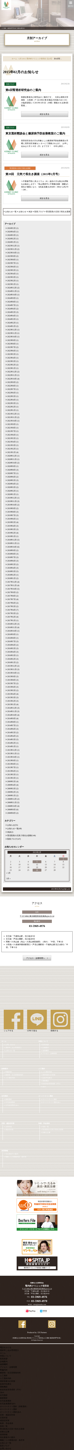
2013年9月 (11, 761)
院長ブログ (39, 212)
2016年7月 (11, 641)
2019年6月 (11, 519)
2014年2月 (11, 743)
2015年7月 (11, 683)
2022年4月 (11, 400)
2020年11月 (12, 459)
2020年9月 (11, 466)
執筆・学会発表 (44, 1123)
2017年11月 (12, 585)
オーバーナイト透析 (45, 1096)
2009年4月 (11, 785)
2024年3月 (11, 319)
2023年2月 (11, 365)
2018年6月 (11, 561)
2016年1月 (11, 662)
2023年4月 (11, 358)
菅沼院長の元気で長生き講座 (58, 212)
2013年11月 (12, 754)
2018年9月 (11, 550)
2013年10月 (12, 757)
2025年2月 (11, 281)
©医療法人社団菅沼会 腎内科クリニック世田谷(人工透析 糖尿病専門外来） (37, 1338)
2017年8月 (11, 596)
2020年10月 (12, 463)
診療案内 (4, 1069)
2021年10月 (12, 421)
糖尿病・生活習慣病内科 (14, 1075)
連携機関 (45, 1050)
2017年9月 (11, 592)
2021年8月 (11, 428)
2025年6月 (11, 267)
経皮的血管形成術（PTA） (51, 1084)
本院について (43, 1041)
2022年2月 (11, 407)
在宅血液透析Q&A (12, 1105)
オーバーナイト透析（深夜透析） (14, 1406)
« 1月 (8, 873)
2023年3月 (11, 361)
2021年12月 (12, 414)
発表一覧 (45, 1127)
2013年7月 (11, 767)
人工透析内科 (10, 1078)
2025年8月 (11, 260)
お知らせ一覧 (11, 212)
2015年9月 (11, 677)
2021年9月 (11, 424)
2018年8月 (11, 554)
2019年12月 (12, 498)
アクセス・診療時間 (49, 1053)
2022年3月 (11, 403)
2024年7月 (11, 305)
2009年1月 (11, 796)
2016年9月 (11, 634)
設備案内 (45, 1048)
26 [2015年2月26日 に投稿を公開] (37, 870)
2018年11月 (12, 543)
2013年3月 (11, 778)
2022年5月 (11, 396)
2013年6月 (11, 771)
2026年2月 (11, 239)
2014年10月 (12, 715)
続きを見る (44, 114)
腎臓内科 (8, 1072)
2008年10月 (12, 806)
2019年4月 (11, 526)
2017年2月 (11, 617)
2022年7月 (11, 389)
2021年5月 (11, 438)
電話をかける (5, 1347)
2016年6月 (11, 645)
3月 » (8, 879)
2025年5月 (11, 270)
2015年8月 (11, 680)
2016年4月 (11, 652)
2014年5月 (11, 733)
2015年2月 (11, 701)
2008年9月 (11, 810)
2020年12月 (12, 456)
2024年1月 (11, 326)
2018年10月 (12, 547)
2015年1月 (11, 704)
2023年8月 (11, 344)
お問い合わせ (10, 1045)
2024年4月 (11, 316)
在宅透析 (4, 1096)
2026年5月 (11, 228)
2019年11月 (12, 501)
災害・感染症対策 (7, 1123)
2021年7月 (11, 431)
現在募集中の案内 (11, 1154)
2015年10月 (12, 673)
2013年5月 (11, 775)
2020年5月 (11, 480)
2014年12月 (12, 708)
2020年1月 (11, 494)
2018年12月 (12, 540)
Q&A (44, 1087)
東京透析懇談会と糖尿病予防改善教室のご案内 (35, 133)
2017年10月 (12, 589)
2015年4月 (11, 694)
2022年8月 (11, 386)
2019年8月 (11, 512)
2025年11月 (12, 249)
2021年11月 (12, 417)
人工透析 (41, 1069)
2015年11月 (12, 669)
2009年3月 (11, 789)
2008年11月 (12, 802)
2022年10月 (12, 379)
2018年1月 (11, 578)
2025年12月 (12, 246)
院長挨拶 (45, 1045)
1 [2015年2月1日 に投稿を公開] (63, 859)
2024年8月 (11, 302)
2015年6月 (11, 687)
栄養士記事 (46, 1132)
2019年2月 (11, 533)
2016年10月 (12, 631)
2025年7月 (11, 263)
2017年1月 (11, 620)
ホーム (3, 1041)
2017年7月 (11, 599)
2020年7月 (11, 473)
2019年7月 (11, 515)
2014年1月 (11, 746)
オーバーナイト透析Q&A (51, 1102)
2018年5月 (11, 564)
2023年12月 (12, 330)
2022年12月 (12, 372)
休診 (30, 212)
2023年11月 (12, 333)
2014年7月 (11, 725)
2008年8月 (11, 813)
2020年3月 (11, 487)
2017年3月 (11, 613)
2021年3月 (11, 445)
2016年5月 (11, 648)
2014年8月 (11, 722)
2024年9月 (11, 298)
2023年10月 (12, 337)
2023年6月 (11, 351)
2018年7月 (11, 557)
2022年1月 (11, 410)
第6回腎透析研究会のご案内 (23, 90)
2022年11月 (12, 375)
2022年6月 (11, 393)
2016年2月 (11, 659)
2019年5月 (11, 522)
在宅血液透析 (10, 1102)
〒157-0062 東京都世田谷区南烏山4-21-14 (37, 916)
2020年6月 (11, 477)
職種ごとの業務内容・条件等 (15, 1157)
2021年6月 (11, 435)
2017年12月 (12, 582)
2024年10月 (12, 295)
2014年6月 (11, 729)
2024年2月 (11, 323)
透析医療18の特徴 (48, 1075)
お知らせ (22, 212)
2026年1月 (11, 242)
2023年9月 (11, 340)
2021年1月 (11, 452)
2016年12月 (12, 624)
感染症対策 (9, 1129)
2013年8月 (11, 764)
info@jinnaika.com (39, 1304)
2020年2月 (11, 491)
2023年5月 (11, 354)
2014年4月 (11, 736)
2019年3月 (11, 529)
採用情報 (4, 1151)
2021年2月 (11, 449)
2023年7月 (11, 347)
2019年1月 (11, 536)
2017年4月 (11, 610)
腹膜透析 (8, 1099)
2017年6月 (11, 603)
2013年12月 (12, 750)
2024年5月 (11, 312)
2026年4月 (11, 232)
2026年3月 (11, 235)
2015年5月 (11, 690)
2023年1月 (11, 368)
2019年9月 (11, 508)
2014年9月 (11, 719)
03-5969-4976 (37, 926)
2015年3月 (11, 698)
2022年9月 (11, 382)
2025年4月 (11, 274)
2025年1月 (11, 284)
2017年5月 (11, 606)
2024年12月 (12, 288)
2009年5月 (11, 782)
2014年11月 (12, 711)
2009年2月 (11, 792)
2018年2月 (11, 575)
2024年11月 (12, 291)
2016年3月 (11, 655)
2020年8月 (11, 470)
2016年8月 (11, 638)
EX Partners (42, 1333)
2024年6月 (11, 309)
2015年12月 (12, 666)
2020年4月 (11, 484)
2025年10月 (12, 253)
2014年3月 (11, 740)
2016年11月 (12, 627)
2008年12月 (12, 799)
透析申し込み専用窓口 (13, 1048)
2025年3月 (11, 277)
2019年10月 (12, 505)
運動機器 (45, 1081)
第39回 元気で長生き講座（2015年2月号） (33, 174)
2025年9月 (11, 256)
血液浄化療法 (47, 1078)
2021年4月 (11, 442)
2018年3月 (11, 571)
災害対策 (8, 1127)
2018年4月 (11, 568)
